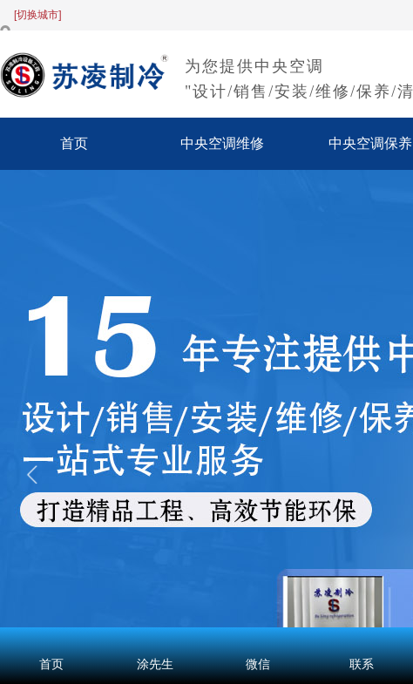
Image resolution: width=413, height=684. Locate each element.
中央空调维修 (222, 143)
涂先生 (155, 664)
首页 (74, 143)
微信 (258, 664)
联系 (361, 664)
